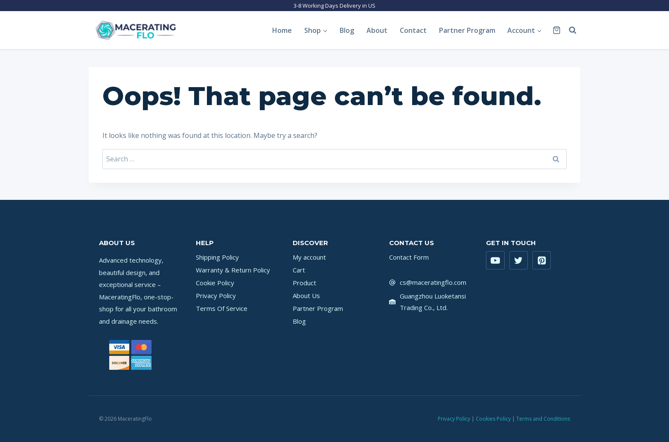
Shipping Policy (217, 257)
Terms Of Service (221, 308)
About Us (306, 295)
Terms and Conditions (543, 418)
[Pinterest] (541, 260)
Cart (299, 270)
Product (304, 282)
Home (282, 30)
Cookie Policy (215, 282)
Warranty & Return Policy (233, 270)
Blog (347, 30)
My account (309, 257)
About (376, 30)
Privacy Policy (216, 295)
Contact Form (409, 257)
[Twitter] (518, 260)
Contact (413, 30)
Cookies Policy (493, 418)
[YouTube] (495, 260)
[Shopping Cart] (557, 30)
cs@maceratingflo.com (433, 282)
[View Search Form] (572, 30)
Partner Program (467, 30)
